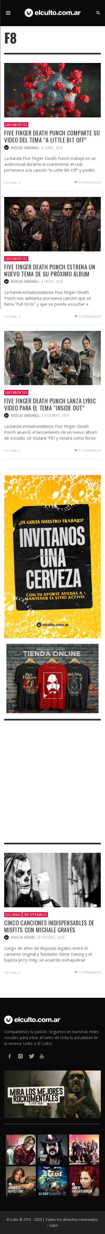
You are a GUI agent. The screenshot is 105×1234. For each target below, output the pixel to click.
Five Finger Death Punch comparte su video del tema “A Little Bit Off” (52, 136)
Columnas (13, 914)
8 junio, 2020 (52, 147)
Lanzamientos (16, 124)
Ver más (13, 182)
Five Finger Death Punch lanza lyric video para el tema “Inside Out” (50, 404)
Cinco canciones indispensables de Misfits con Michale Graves (49, 926)
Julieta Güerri (23, 937)
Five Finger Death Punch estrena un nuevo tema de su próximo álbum (49, 270)
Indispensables (35, 914)
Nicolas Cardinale (25, 147)
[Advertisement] (52, 781)
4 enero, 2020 (52, 281)
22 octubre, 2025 (51, 937)
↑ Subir (52, 1225)
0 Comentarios (87, 182)
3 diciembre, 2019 (55, 415)
